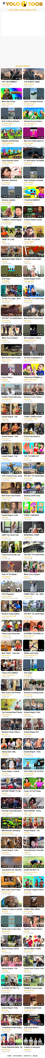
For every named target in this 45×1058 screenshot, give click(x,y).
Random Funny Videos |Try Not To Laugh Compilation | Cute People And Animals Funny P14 (11, 614)
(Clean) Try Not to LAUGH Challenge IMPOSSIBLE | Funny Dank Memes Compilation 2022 (12, 909)
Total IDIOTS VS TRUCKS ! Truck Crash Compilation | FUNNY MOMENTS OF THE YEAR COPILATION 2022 (11, 870)
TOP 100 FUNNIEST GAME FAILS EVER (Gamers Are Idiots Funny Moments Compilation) (12, 82)
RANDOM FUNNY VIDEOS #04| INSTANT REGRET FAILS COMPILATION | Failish (12, 259)
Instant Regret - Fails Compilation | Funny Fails (12, 436)
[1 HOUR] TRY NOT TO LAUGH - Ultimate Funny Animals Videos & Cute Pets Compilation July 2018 (11, 988)
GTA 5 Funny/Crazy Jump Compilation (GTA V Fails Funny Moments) (12, 476)
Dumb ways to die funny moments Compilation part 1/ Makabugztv (11, 929)
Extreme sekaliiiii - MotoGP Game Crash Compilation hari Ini (10, 200)
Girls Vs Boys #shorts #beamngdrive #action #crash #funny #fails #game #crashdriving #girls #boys (11, 121)
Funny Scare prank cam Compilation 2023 (11, 555)
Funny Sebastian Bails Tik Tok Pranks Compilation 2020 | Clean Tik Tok (12, 1047)
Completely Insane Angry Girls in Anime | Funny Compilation (12, 1027)
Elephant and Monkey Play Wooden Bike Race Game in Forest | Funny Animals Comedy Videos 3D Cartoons (11, 141)
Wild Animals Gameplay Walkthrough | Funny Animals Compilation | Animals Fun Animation (11, 831)
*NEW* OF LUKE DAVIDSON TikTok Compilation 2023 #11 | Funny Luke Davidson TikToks (11, 239)
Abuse (35, 1056)
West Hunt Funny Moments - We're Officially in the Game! (10, 102)
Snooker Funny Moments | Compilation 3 (12, 811)
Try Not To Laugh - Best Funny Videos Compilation (11, 299)
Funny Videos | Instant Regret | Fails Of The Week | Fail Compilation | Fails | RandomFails (11, 771)
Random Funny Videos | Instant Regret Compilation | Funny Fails (12, 732)
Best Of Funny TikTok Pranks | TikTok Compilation (10, 949)
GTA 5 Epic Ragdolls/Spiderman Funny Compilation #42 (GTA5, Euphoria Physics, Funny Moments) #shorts (12, 279)
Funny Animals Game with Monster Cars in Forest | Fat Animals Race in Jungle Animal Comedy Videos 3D (12, 161)
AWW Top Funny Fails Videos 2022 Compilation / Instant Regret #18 (12, 535)
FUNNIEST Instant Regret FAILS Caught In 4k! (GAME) (12, 220)
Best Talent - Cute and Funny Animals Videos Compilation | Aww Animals (10, 653)
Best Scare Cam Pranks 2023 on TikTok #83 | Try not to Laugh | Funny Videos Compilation (11, 358)
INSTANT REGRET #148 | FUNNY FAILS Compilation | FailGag (11, 791)
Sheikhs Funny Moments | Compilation (11, 397)
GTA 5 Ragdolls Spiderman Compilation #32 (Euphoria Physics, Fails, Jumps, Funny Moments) (11, 594)
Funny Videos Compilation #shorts (10, 377)
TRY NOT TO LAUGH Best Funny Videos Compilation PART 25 (12, 318)
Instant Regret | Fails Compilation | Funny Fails (12, 515)
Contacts (27, 1056)
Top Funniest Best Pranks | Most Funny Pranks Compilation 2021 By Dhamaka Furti (12, 712)
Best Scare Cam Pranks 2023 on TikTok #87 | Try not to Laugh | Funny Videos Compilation (11, 693)
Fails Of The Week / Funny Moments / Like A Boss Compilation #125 (11, 574)
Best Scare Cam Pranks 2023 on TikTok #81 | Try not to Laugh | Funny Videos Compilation (11, 496)
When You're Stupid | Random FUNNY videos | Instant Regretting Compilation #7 (11, 338)
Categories (17, 1056)
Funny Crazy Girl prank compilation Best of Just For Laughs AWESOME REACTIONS (11, 634)
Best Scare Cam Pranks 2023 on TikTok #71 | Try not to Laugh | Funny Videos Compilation (11, 890)
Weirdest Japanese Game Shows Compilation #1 (9, 180)
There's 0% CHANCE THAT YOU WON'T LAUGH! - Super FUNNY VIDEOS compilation (11, 673)
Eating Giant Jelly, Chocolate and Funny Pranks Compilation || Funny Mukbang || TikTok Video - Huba (11, 752)
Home (9, 1056)
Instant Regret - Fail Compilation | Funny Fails (12, 417)
